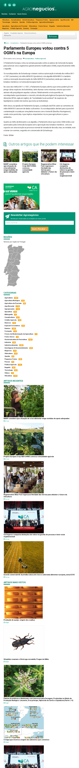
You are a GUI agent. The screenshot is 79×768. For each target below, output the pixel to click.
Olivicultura (33, 26)
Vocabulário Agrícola (16, 33)
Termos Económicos (30, 33)
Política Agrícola (32, 22)
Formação (34, 28)
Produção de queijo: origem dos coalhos (19, 620)
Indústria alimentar (11, 345)
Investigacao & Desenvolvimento (16, 348)
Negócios (5, 28)
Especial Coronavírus (12, 326)
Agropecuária (54, 20)
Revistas (4, 14)
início (6, 43)
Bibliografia (7, 35)
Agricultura (9, 298)
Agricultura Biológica (46, 22)
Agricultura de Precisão (19, 26)
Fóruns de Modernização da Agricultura (19, 334)
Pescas (7, 362)
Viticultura (5, 20)
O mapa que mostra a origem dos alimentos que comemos (26, 740)
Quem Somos (22, 14)
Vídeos (7, 373)
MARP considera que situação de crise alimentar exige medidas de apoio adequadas (11, 168)
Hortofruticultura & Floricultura (16, 339)
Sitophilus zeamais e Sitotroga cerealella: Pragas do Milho (26, 659)
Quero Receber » (39, 229)
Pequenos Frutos (42, 20)
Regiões (6, 33)
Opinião (22, 22)
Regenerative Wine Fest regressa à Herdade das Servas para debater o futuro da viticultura (49, 169)
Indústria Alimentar (63, 26)
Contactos (12, 14)
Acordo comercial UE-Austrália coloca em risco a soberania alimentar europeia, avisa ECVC (39, 575)
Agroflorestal (65, 20)
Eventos (26, 28)
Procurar (53, 37)
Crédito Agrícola (16, 28)
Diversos (8, 323)
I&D (72, 20)
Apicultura (5, 26)
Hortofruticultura (28, 20)
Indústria (15, 22)
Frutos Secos (43, 26)
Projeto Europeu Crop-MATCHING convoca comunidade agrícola (29, 168)
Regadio (52, 26)
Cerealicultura (16, 20)
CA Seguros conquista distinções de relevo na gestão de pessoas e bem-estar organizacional (67, 170)
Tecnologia (6, 22)
